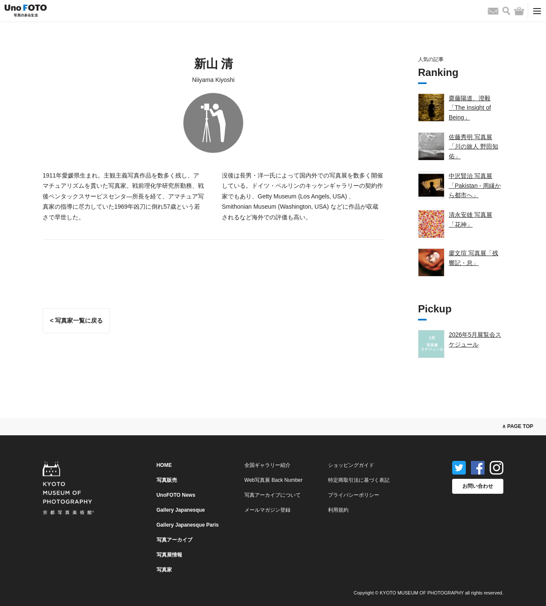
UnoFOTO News (176, 495)
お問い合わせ (477, 486)
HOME (164, 465)
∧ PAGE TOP (517, 426)
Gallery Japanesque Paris (188, 525)
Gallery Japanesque (181, 510)
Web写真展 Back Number (273, 480)
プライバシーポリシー (353, 495)
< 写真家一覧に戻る (76, 320)
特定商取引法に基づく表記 (358, 480)
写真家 (164, 570)
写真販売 (167, 480)
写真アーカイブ (174, 540)
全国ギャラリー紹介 (267, 465)
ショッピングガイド (351, 465)
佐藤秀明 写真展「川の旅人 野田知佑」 (473, 147)
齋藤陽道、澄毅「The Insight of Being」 (470, 108)
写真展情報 (169, 555)
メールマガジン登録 (267, 510)
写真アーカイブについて (272, 495)
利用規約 (338, 510)
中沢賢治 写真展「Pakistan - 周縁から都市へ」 (475, 185)
